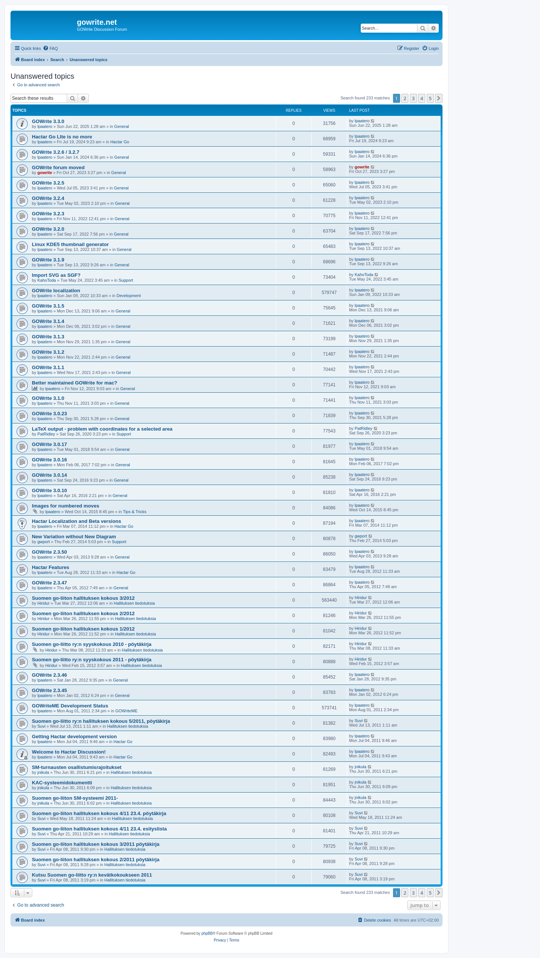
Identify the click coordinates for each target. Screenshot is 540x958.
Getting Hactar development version (74, 736)
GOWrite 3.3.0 (48, 121)
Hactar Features (50, 567)
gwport (44, 541)
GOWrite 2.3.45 (49, 690)
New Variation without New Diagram (74, 536)
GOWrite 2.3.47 (49, 583)
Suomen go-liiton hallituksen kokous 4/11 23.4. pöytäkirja (99, 813)
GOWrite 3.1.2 (48, 352)
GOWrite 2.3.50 (49, 552)
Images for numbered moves (65, 506)
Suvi (41, 726)
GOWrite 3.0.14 (49, 475)
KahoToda (47, 280)
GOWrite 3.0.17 (49, 444)
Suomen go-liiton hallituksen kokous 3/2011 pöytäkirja (95, 844)
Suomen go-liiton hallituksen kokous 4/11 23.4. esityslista (99, 829)
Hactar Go (119, 142)
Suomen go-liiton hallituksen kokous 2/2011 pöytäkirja (95, 859)
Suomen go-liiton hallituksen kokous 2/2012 (83, 613)
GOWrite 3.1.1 (48, 367)
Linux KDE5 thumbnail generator (70, 244)
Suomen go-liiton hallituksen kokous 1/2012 (83, 629)
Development (129, 295)
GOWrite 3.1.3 (48, 336)
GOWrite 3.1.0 (48, 398)
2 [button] (405, 98)
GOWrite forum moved (58, 167)
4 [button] (421, 98)
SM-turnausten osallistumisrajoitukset (77, 767)
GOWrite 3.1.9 (48, 260)
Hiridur (44, 603)
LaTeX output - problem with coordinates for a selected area (102, 429)
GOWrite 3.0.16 (49, 459)
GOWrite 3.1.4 (48, 321)
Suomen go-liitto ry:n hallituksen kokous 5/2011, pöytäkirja (101, 721)
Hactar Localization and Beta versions (76, 521)
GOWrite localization (56, 290)
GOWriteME (127, 711)
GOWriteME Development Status (70, 706)
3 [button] (413, 98)
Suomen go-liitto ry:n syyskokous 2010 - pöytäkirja (92, 644)
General (121, 126)
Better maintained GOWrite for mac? (74, 383)
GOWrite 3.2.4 (48, 198)
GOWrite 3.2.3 (48, 213)
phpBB (207, 933)
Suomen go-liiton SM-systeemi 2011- (75, 798)
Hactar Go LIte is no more (62, 137)
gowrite (45, 172)
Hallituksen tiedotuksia (134, 603)
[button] (438, 98)
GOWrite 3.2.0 (48, 229)
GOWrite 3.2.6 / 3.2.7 (56, 152)
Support (125, 280)
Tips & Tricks (135, 511)
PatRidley (46, 434)
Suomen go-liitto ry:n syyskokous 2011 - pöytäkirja (92, 659)
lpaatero (45, 126)
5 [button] (430, 98)
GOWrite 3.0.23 (49, 413)
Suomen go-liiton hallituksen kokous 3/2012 (83, 598)
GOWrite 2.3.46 (49, 675)
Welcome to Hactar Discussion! (69, 752)
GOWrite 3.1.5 (48, 306)
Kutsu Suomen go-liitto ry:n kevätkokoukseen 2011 (92, 875)
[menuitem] (50, 48)
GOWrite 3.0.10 (49, 490)
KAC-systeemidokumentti (62, 782)
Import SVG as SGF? (56, 275)
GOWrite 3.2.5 (48, 183)
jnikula (43, 772)
